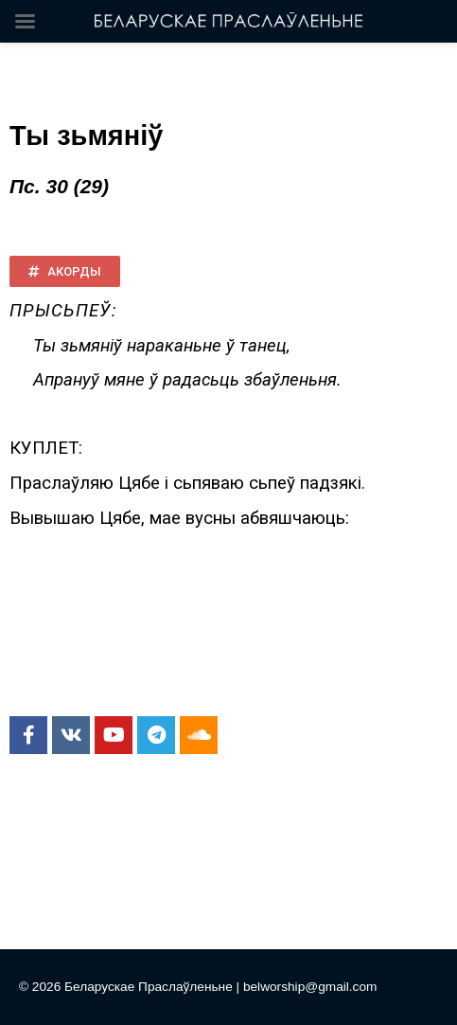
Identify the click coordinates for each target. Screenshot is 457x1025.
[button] (64, 271)
